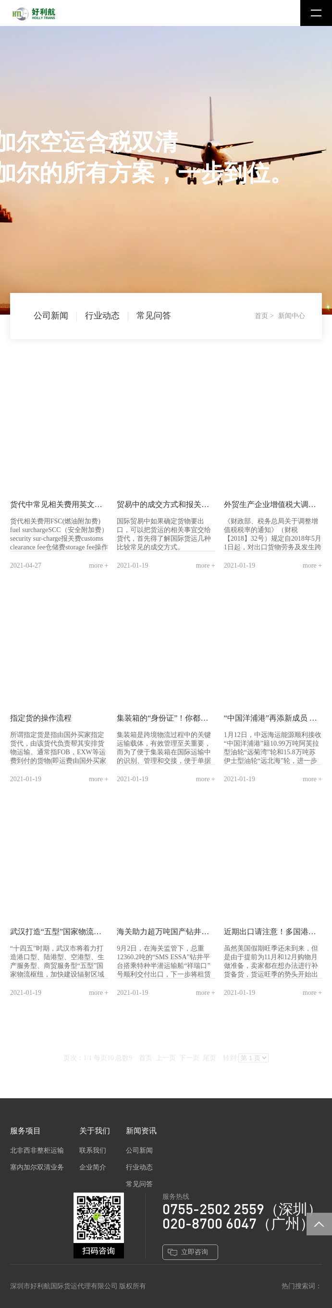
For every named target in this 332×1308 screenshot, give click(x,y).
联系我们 (92, 1150)
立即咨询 (194, 1252)
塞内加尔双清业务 (37, 1167)
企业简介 (92, 1167)
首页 (261, 315)
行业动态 (102, 315)
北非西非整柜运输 (37, 1150)
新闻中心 (291, 315)
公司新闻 (51, 315)
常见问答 (153, 315)
